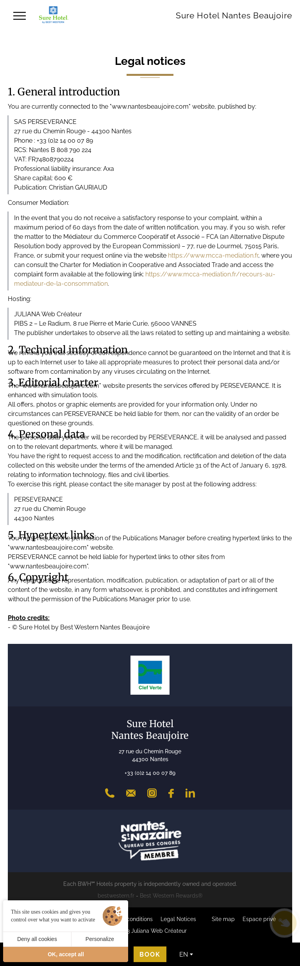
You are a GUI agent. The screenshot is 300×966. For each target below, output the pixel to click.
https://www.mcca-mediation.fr (213, 255)
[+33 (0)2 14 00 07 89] (109, 793)
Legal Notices (178, 919)
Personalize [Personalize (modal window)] (100, 939)
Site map (223, 919)
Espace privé (259, 919)
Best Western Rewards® (171, 896)
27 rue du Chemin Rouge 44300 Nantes (150, 755)
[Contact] (131, 793)
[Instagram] (152, 793)
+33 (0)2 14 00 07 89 (150, 773)
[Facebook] (171, 793)
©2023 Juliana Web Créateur (150, 931)
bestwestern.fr (116, 896)
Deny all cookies (37, 939)
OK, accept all (66, 954)
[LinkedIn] (190, 793)
